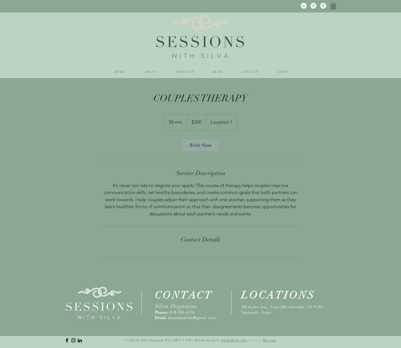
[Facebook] (323, 6)
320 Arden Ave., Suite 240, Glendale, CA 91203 (282, 306)
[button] (333, 5)
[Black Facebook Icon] (67, 340)
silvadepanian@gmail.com (192, 317)
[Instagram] (313, 6)
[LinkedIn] (304, 6)
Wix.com (269, 340)
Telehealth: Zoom (256, 312)
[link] (200, 145)
